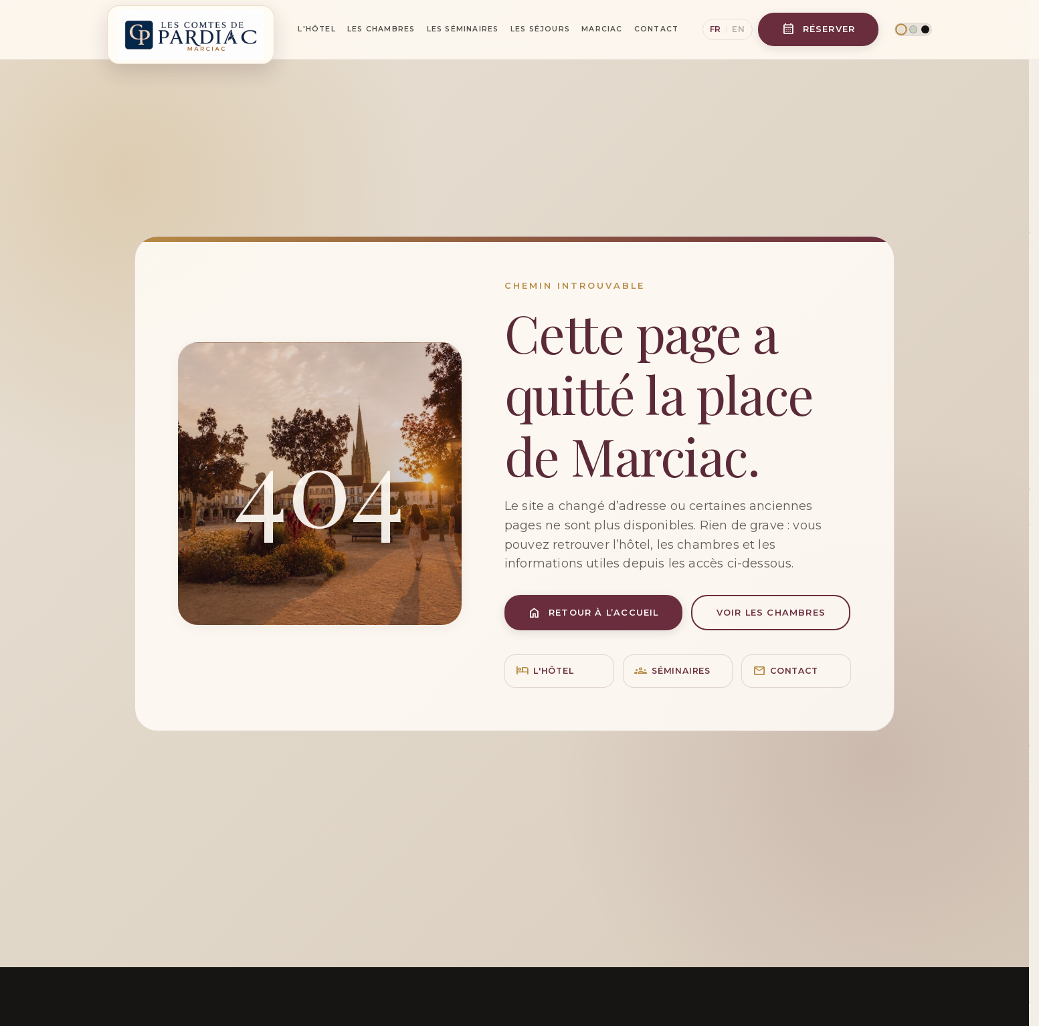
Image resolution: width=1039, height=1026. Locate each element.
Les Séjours (540, 29)
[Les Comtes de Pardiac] (190, 29)
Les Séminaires (463, 29)
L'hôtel (545, 671)
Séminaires (672, 671)
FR (715, 29)
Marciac (601, 29)
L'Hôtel (316, 29)
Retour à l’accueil (593, 612)
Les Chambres (381, 29)
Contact (656, 29)
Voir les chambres (771, 613)
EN (738, 29)
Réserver (819, 29)
